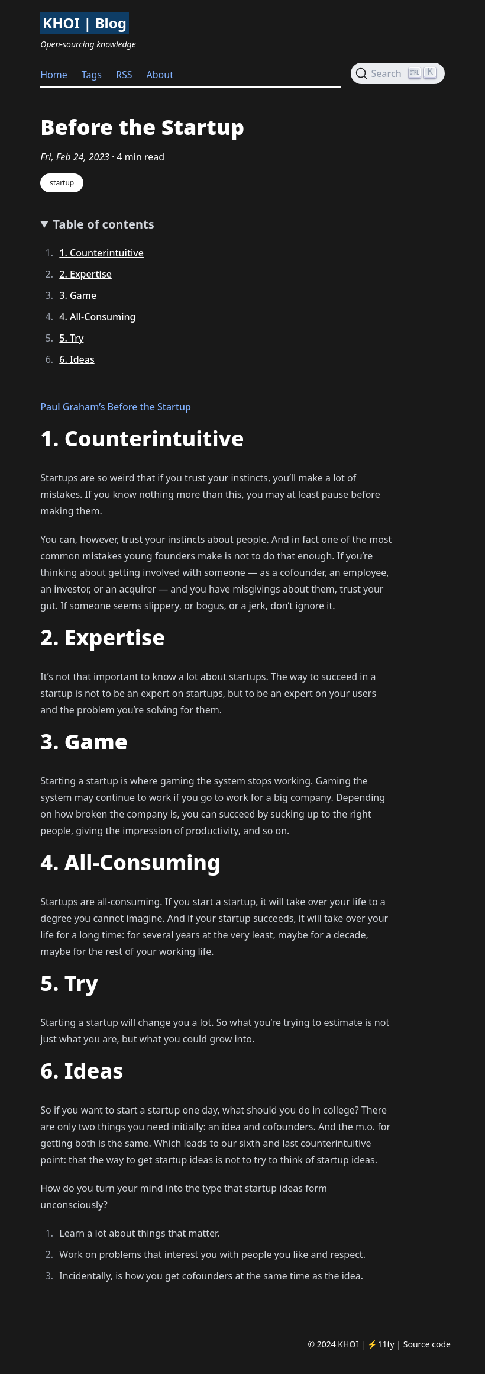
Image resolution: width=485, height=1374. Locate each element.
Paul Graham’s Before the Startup (115, 406)
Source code (427, 1344)
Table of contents (103, 224)
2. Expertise (85, 274)
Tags (92, 74)
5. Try (71, 338)
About (160, 74)
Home (53, 74)
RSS (124, 74)
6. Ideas (76, 359)
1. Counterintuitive (101, 252)
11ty (386, 1344)
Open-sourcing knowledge (87, 44)
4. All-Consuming (97, 316)
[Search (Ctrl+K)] (397, 73)
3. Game (77, 295)
